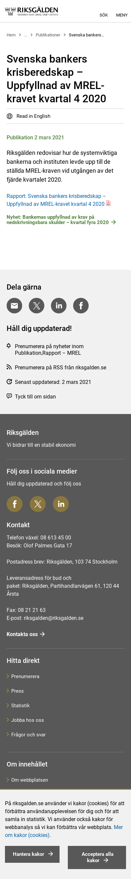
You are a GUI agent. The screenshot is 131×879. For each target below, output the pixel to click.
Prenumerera (25, 676)
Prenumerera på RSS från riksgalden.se (60, 367)
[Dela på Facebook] (81, 305)
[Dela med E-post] (14, 305)
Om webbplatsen (29, 780)
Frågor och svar (28, 735)
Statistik (20, 706)
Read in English (32, 116)
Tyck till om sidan (35, 396)
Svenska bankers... (86, 34)
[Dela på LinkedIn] (58, 305)
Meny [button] (122, 15)
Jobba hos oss (27, 720)
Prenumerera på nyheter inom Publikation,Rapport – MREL (49, 349)
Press (17, 691)
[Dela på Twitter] (36, 305)
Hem (11, 34)
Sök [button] (104, 15)
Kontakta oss (22, 634)
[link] (31, 11)
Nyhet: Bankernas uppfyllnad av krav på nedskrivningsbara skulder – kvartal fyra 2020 (58, 219)
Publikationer (48, 34)
